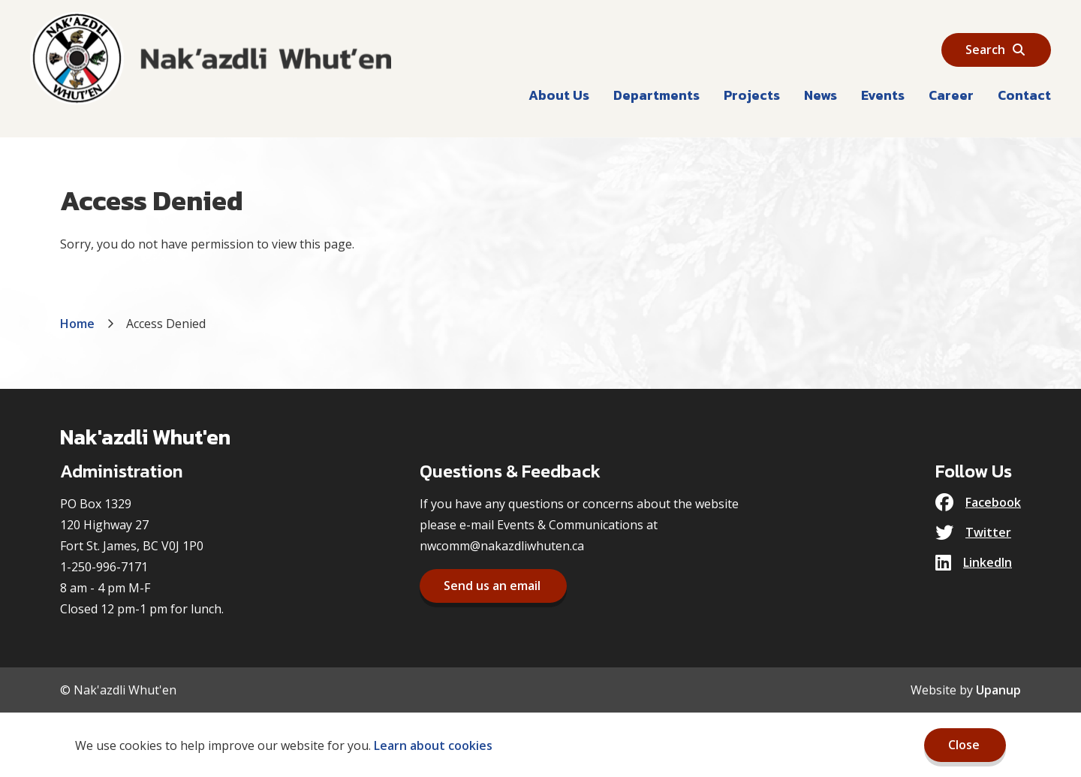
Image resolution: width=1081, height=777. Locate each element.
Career (951, 95)
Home (77, 323)
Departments (656, 95)
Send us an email (492, 585)
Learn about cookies (433, 745)
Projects (752, 95)
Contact (1024, 95)
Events (883, 95)
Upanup (998, 690)
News (820, 95)
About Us (558, 95)
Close (964, 744)
